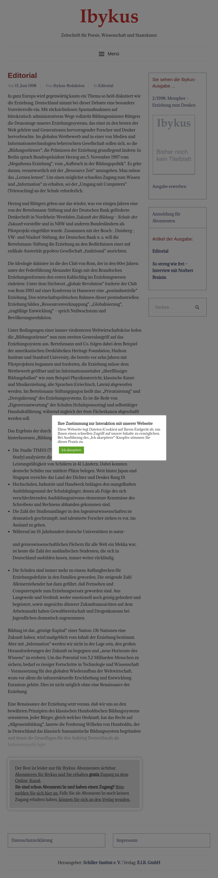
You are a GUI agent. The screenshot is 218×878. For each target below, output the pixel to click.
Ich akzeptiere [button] (71, 450)
